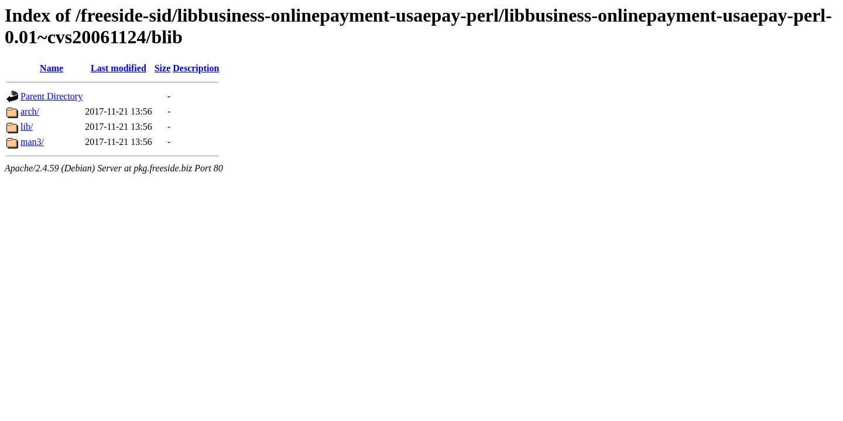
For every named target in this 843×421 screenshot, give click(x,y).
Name (51, 68)
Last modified (118, 68)
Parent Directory (51, 96)
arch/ (29, 111)
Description (196, 68)
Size (163, 68)
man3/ (32, 142)
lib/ (26, 127)
